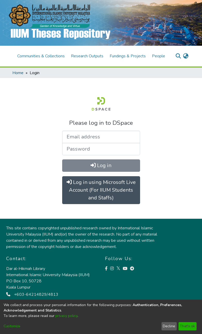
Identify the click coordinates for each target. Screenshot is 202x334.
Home (17, 73)
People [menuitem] (158, 56)
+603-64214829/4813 (32, 294)
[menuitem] (186, 56)
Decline (169, 326)
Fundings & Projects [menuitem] (128, 56)
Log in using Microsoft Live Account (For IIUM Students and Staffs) (101, 190)
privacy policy (66, 315)
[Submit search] (178, 56)
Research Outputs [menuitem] (87, 56)
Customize (12, 326)
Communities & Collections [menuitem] (41, 56)
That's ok (187, 326)
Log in (101, 165)
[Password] (101, 149)
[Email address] (101, 137)
